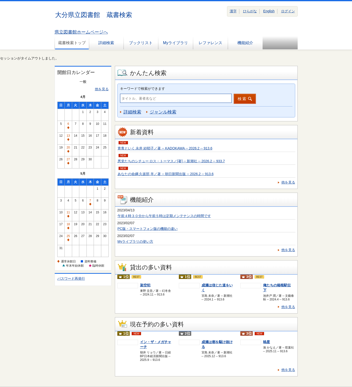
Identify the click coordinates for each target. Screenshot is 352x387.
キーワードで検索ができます (142, 89)
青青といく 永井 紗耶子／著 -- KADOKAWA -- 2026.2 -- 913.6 (165, 148)
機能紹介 (245, 43)
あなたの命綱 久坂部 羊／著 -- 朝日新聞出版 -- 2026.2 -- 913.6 (166, 174)
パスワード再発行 (71, 278)
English (269, 11)
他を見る (102, 89)
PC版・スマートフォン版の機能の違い (148, 229)
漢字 (233, 11)
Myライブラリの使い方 (135, 241)
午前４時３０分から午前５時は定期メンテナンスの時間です (164, 216)
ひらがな (250, 11)
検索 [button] (242, 99)
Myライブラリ (175, 43)
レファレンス (210, 43)
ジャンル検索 (163, 112)
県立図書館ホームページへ (81, 32)
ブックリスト (141, 43)
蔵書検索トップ (72, 43)
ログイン (288, 11)
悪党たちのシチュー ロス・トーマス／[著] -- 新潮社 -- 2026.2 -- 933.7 (171, 161)
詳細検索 (106, 43)
